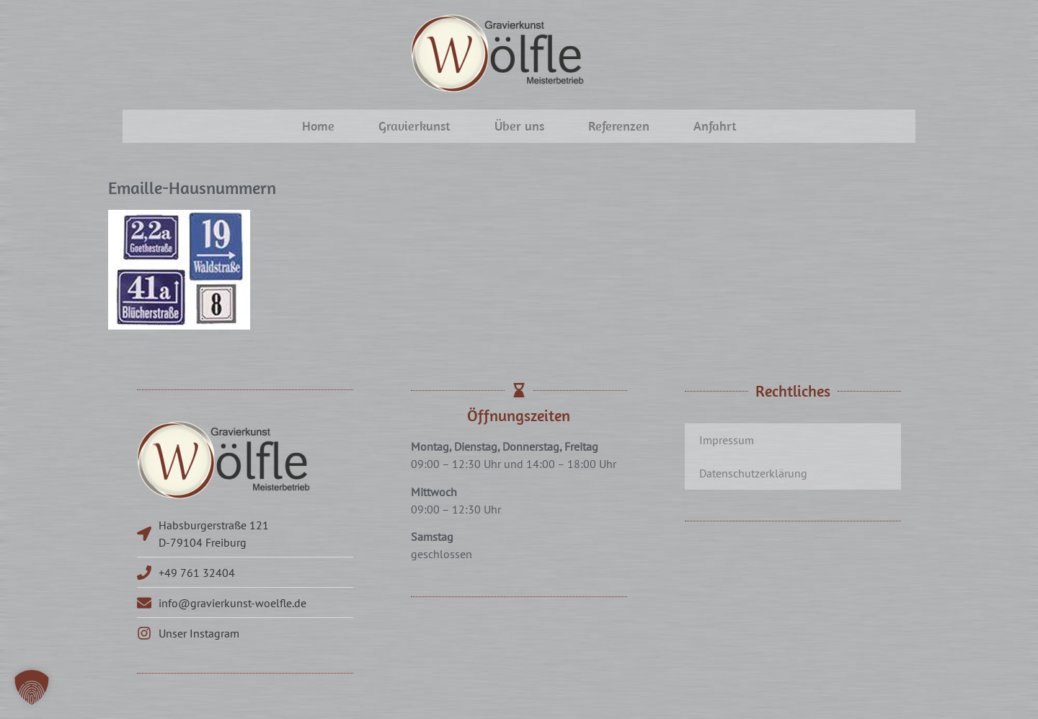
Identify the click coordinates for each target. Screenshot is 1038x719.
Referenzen (618, 126)
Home (318, 126)
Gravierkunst (414, 126)
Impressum (726, 440)
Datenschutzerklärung (753, 473)
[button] (31, 687)
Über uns (519, 126)
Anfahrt (715, 126)
